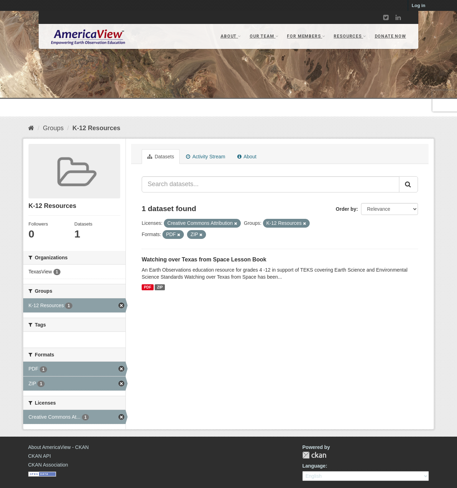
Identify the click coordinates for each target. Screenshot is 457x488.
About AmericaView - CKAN (58, 447)
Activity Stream (205, 156)
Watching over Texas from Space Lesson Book (204, 259)
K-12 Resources (96, 128)
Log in (418, 5)
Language (314, 466)
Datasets (160, 156)
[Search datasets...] (270, 184)
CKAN (314, 455)
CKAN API (39, 456)
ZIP (160, 287)
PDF (147, 287)
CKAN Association (48, 465)
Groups (53, 128)
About (247, 156)
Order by (346, 209)
